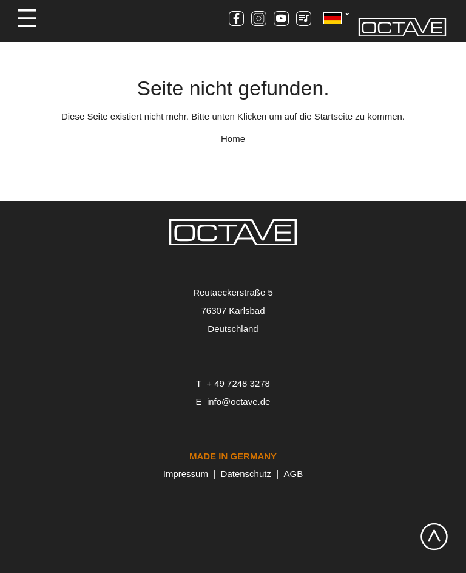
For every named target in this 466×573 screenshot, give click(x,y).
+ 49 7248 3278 (238, 383)
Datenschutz (246, 474)
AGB (293, 474)
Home (233, 139)
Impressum (185, 474)
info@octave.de (238, 401)
